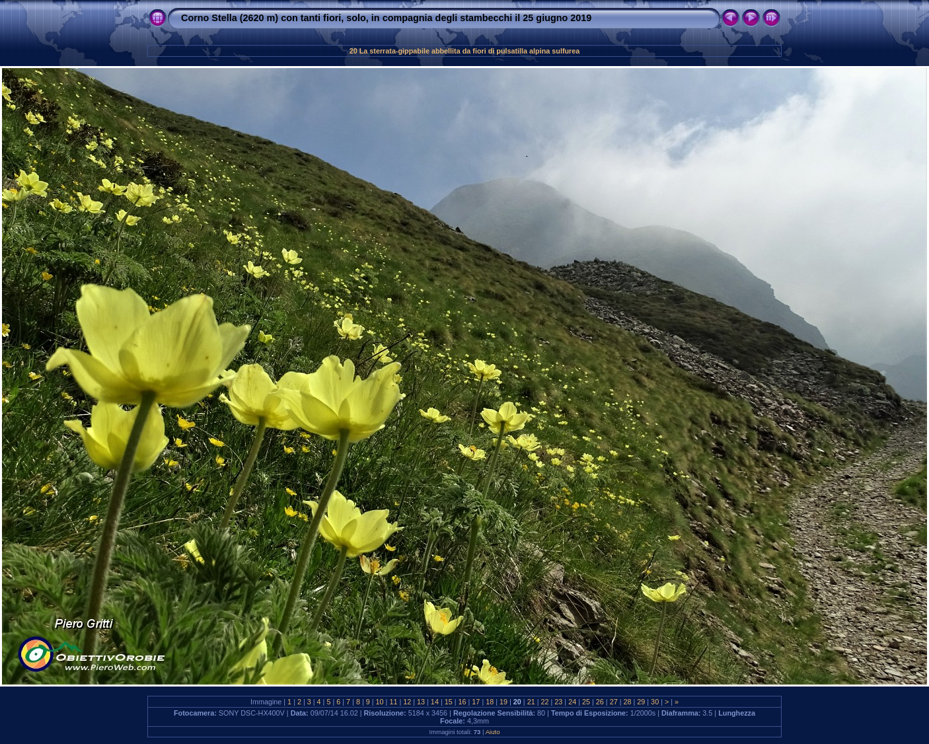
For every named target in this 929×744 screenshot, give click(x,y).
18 (490, 702)
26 (600, 702)
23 (558, 702)
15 (449, 702)
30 (655, 702)
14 (435, 702)
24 (572, 702)
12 (407, 702)
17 (476, 702)
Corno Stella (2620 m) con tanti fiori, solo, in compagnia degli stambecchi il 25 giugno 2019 (386, 18)
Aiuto (493, 731)
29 (641, 702)
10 (380, 702)
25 (586, 702)
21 (531, 702)
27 (614, 702)
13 (421, 702)
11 (393, 702)
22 (545, 702)
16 (462, 702)
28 (627, 702)
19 (503, 702)
